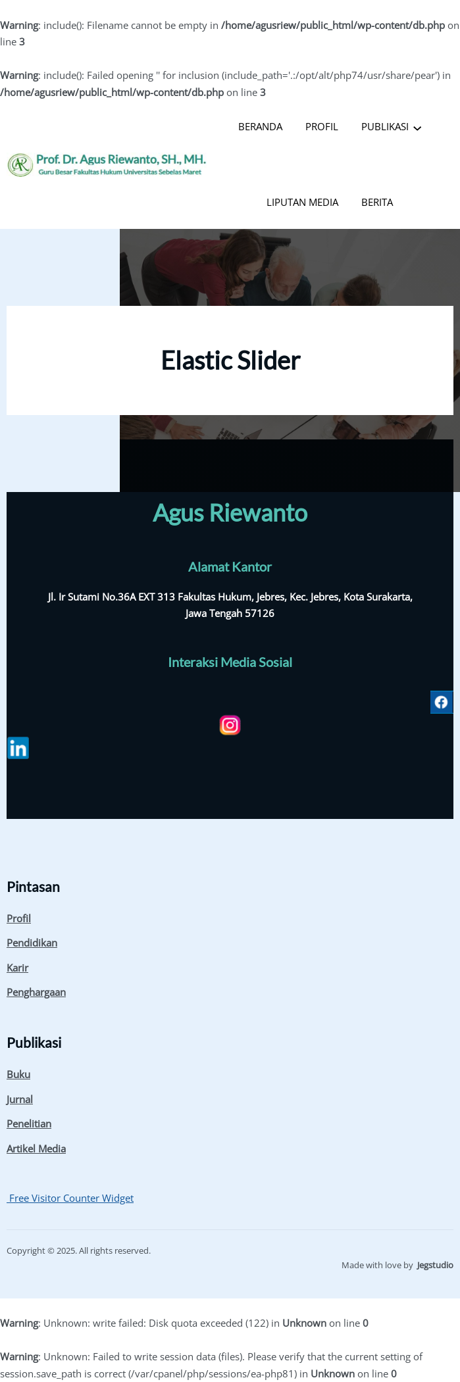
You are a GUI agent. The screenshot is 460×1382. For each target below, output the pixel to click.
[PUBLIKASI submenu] (417, 127)
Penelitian (29, 1123)
